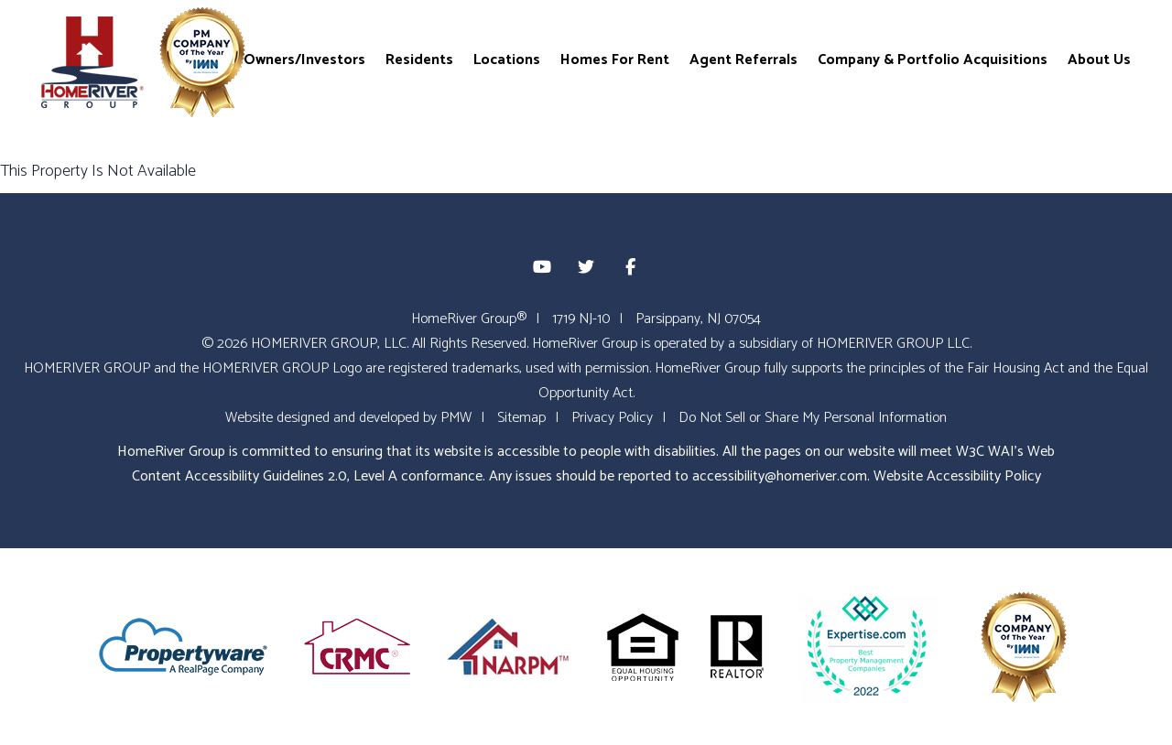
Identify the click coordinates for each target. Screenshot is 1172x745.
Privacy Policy (612, 417)
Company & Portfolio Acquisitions (932, 59)
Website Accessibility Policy (957, 476)
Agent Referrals (743, 59)
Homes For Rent (614, 59)
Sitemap (521, 417)
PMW (456, 417)
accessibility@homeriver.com (779, 476)
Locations (506, 59)
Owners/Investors (304, 59)
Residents (419, 59)
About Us (1099, 59)
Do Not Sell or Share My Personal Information (812, 417)
